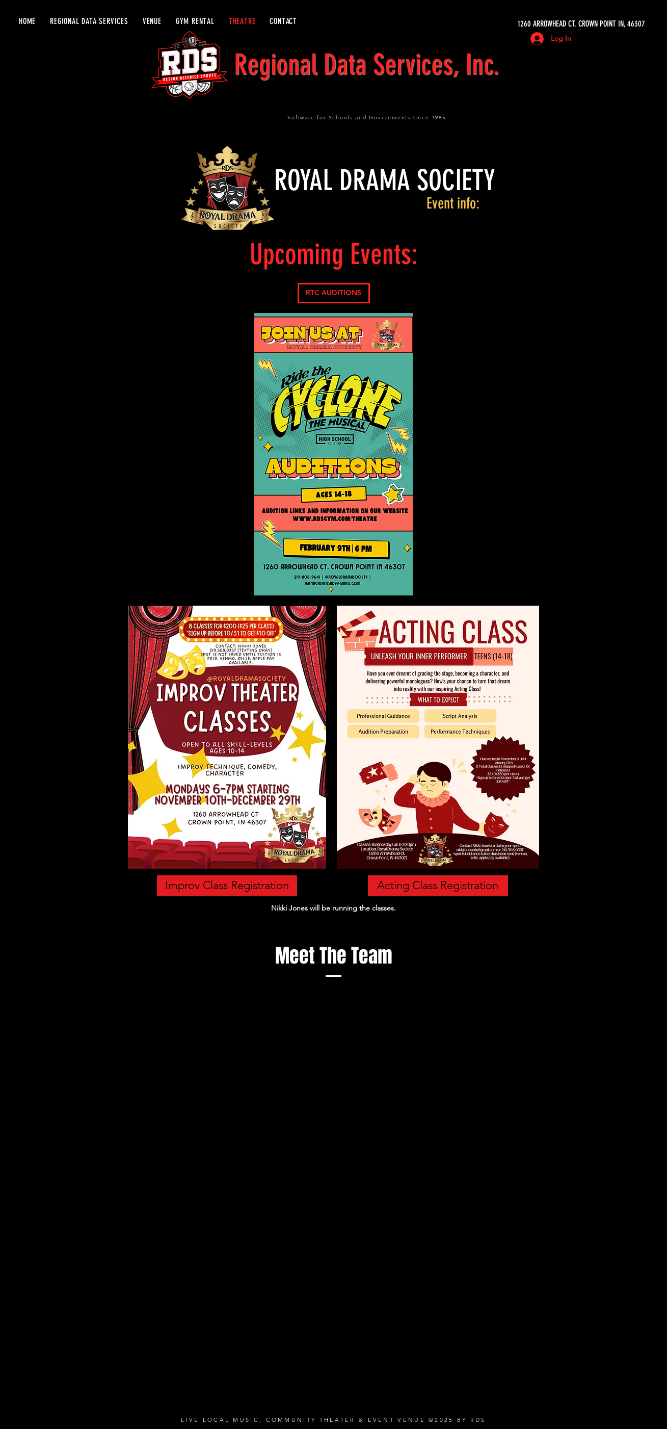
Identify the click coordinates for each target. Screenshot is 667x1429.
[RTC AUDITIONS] (334, 293)
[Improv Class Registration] (227, 885)
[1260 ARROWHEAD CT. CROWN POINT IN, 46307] (549, 24)
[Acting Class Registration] (438, 885)
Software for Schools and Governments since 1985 (366, 117)
